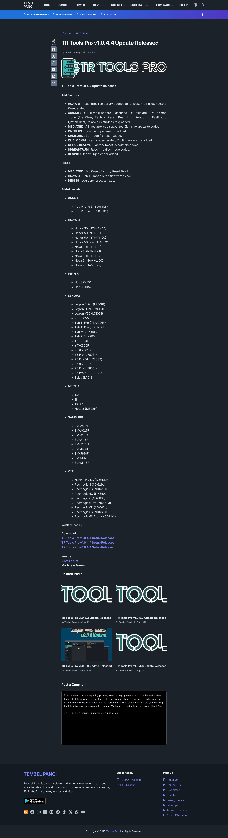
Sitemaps (170, 805)
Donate (169, 795)
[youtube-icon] (83, 812)
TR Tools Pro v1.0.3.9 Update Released (86, 666)
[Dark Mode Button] (195, 5)
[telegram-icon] (58, 812)
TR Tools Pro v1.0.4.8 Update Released (141, 666)
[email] (54, 83)
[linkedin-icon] (45, 812)
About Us (170, 779)
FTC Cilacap (126, 784)
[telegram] (54, 69)
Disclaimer (171, 790)
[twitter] (54, 56)
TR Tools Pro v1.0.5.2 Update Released (86, 617)
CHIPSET (116, 5)
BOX (47, 5)
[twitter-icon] (71, 812)
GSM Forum (69, 561)
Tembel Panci (30, 5)
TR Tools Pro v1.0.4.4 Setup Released (87, 538)
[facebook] (54, 49)
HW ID (81, 5)
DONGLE (63, 5)
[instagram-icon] (39, 812)
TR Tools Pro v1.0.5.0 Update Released (141, 617)
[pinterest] (54, 76)
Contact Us (172, 784)
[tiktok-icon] (64, 812)
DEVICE (98, 5)
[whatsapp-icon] (77, 812)
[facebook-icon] (32, 812)
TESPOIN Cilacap (129, 779)
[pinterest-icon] (51, 812)
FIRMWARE (163, 5)
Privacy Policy (173, 800)
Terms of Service (175, 810)
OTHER (183, 5)
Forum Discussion (175, 815)
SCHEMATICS (139, 5)
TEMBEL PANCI (40, 774)
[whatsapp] (54, 63)
